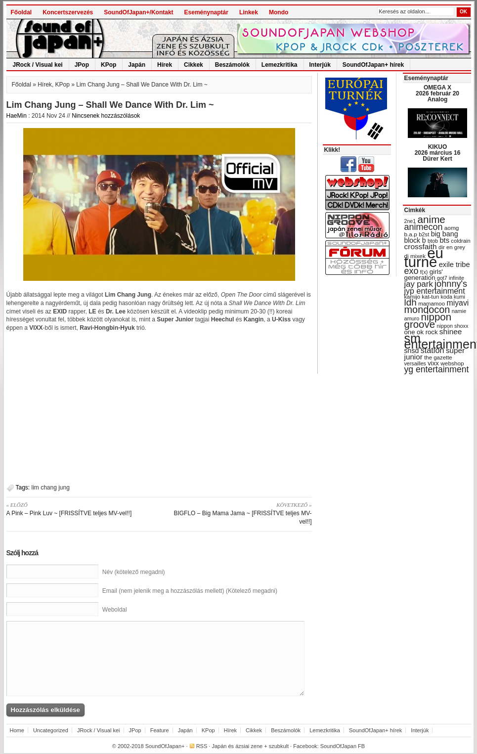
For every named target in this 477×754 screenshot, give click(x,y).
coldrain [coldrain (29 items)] (460, 241)
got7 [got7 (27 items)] (442, 278)
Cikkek (193, 64)
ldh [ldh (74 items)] (410, 302)
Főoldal (21, 12)
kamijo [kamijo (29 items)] (412, 297)
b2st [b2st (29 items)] (424, 234)
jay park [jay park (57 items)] (418, 284)
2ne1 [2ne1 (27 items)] (410, 221)
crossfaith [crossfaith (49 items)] (420, 246)
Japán (136, 64)
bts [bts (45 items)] (444, 240)
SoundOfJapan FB (342, 746)
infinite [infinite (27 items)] (456, 278)
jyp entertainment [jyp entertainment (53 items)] (434, 290)
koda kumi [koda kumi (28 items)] (453, 297)
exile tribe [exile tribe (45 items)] (454, 264)
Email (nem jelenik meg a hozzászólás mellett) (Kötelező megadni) (189, 590)
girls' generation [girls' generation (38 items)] (423, 274)
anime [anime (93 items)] (431, 219)
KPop (108, 64)
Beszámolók (232, 64)
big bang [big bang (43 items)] (444, 234)
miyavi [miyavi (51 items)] (457, 303)
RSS (202, 746)
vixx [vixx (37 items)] (433, 363)
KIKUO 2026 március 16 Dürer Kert (438, 152)
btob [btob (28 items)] (433, 241)
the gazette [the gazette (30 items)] (438, 357)
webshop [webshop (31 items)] (452, 363)
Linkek (248, 12)
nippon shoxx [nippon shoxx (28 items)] (452, 326)
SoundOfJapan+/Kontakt (138, 12)
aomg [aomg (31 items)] (451, 227)
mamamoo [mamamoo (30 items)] (431, 304)
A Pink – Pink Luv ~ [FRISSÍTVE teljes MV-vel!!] (79, 509)
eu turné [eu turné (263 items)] (423, 257)
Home (17, 730)
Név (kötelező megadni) (133, 572)
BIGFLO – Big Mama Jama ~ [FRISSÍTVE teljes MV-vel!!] (239, 513)
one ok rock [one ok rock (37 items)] (421, 332)
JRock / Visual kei (38, 64)
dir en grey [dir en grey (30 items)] (451, 247)
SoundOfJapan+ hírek (373, 64)
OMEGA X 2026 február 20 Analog (437, 93)
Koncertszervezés (68, 12)
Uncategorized (50, 730)
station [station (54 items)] (432, 350)
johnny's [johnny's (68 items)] (450, 284)
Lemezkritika (279, 64)
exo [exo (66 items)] (411, 271)
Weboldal (114, 609)
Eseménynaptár (206, 12)
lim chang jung (51, 487)
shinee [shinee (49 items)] (450, 331)
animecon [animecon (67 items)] (423, 227)
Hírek (164, 64)
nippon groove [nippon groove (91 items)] (428, 320)
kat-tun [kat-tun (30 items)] (430, 297)
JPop (82, 64)
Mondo (278, 12)
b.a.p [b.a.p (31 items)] (410, 234)
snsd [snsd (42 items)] (411, 351)
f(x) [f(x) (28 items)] (424, 272)
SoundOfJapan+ (165, 746)
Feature (159, 730)
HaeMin (16, 115)
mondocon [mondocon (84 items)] (427, 309)
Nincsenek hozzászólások (106, 115)
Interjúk (320, 64)
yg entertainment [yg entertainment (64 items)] (436, 369)
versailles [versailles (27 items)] (415, 363)
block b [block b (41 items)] (415, 240)
